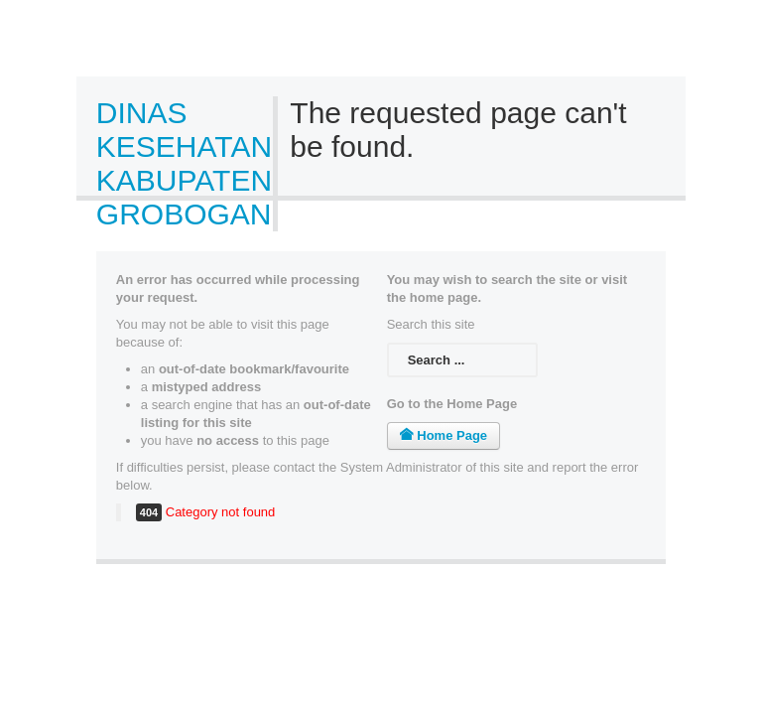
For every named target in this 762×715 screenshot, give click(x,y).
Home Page (443, 435)
